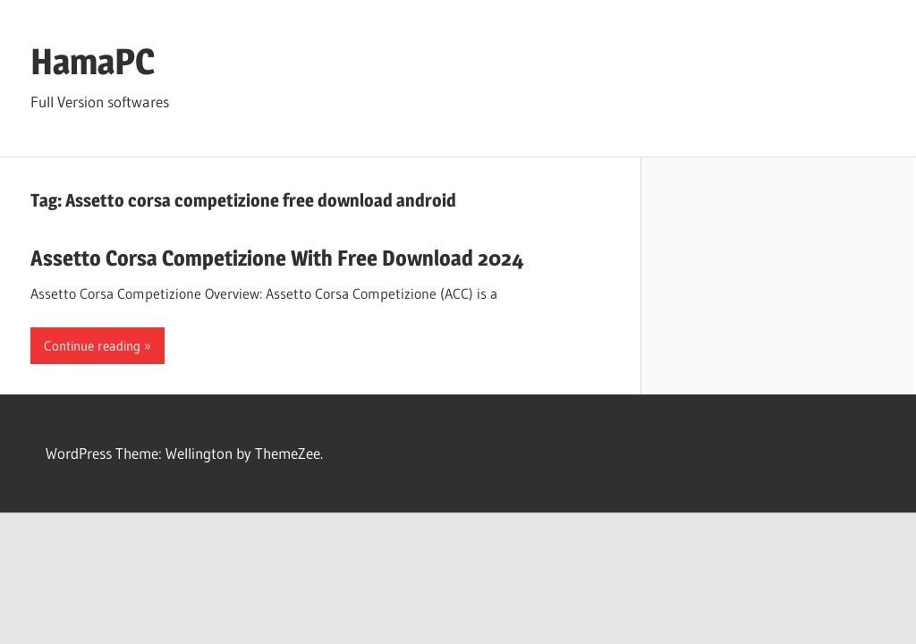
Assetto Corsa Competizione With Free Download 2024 (277, 258)
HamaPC (92, 61)
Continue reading (92, 345)
